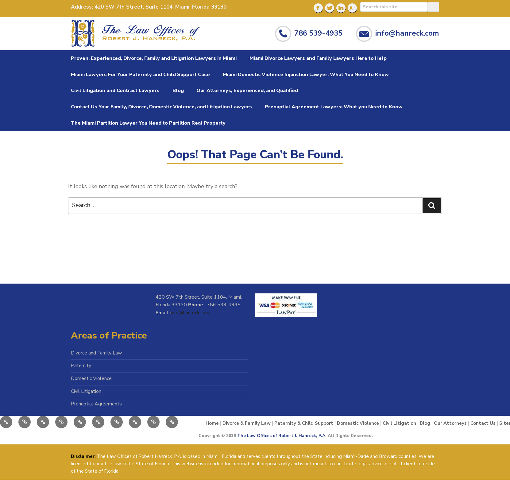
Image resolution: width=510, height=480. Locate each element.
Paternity (81, 365)
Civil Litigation (86, 391)
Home (212, 423)
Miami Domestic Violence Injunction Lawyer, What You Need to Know (306, 74)
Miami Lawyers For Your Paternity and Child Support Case (140, 74)
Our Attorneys (450, 423)
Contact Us (483, 423)
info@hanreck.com (407, 33)
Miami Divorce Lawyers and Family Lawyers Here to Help (318, 58)
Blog (178, 90)
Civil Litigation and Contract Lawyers (115, 90)
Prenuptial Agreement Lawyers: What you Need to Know (334, 106)
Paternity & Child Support (303, 423)
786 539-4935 (318, 33)
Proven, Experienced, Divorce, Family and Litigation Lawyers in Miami (154, 58)
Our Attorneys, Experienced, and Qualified (247, 90)
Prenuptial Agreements (96, 404)
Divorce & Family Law (246, 423)
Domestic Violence (91, 378)
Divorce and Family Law (96, 353)
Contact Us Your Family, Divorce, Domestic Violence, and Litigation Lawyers (161, 106)
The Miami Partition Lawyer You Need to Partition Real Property (148, 123)
